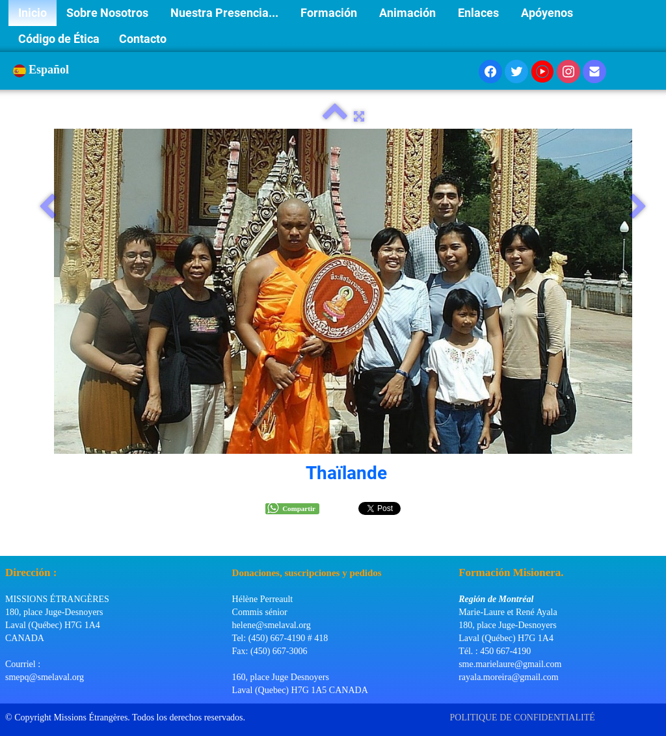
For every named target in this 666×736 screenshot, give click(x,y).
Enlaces (479, 13)
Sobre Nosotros (108, 13)
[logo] (10, 539)
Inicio (32, 13)
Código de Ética (59, 39)
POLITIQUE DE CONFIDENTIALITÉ (524, 717)
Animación (408, 13)
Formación (330, 13)
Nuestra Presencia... (225, 13)
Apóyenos (548, 13)
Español (42, 69)
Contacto (142, 39)
